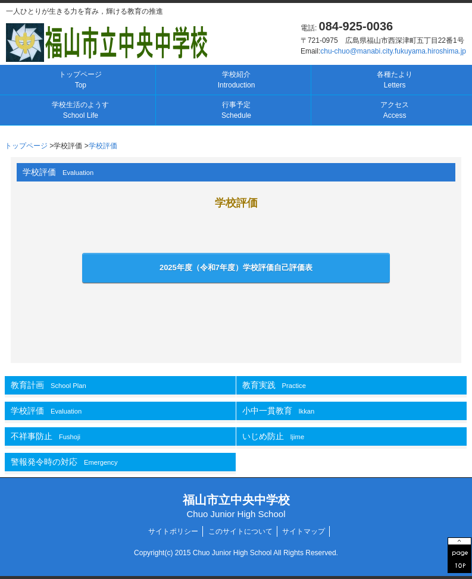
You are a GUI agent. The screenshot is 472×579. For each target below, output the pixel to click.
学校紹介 (236, 79)
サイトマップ (303, 531)
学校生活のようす (80, 110)
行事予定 (236, 110)
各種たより (394, 79)
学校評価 (103, 146)
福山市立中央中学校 (236, 506)
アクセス (394, 110)
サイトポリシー (173, 531)
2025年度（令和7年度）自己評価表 (236, 267)
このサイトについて (240, 531)
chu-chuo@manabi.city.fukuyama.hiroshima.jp (393, 51)
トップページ (80, 79)
